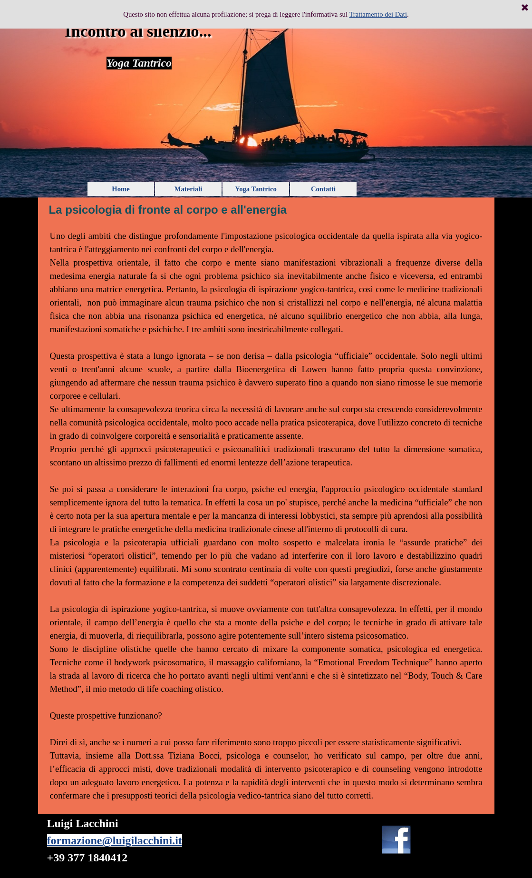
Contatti (323, 189)
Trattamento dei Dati (378, 14)
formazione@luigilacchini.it (114, 840)
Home (120, 189)
